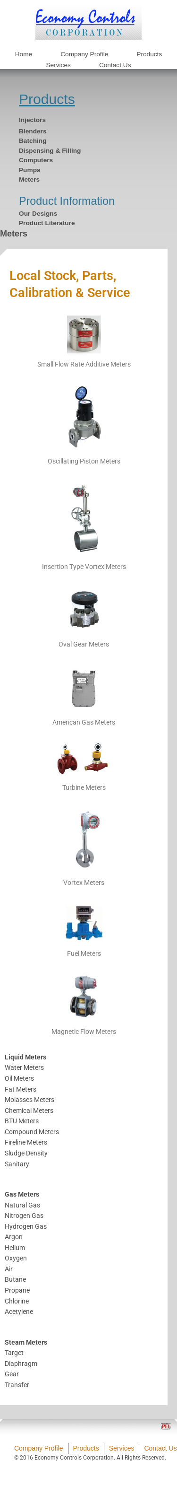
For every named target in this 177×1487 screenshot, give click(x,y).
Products (47, 99)
